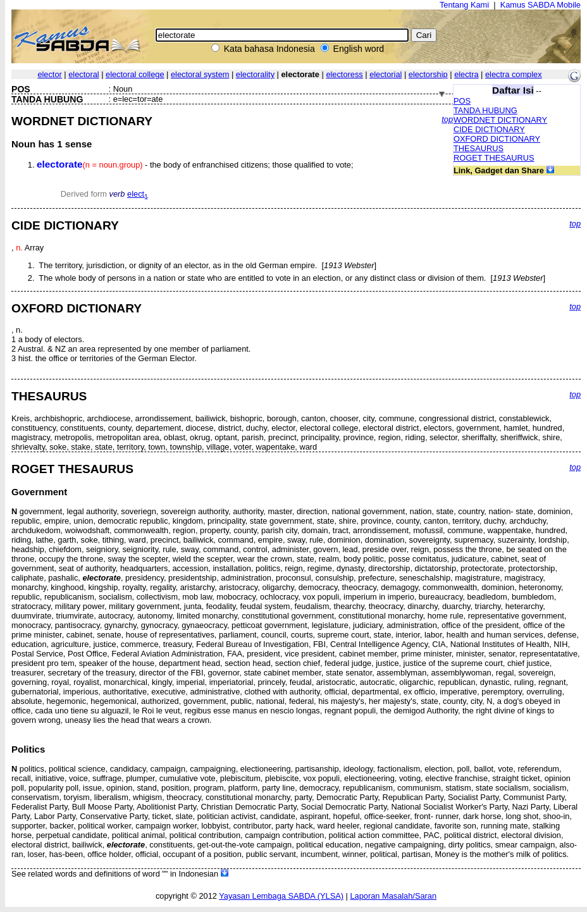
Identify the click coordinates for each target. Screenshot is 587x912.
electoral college (135, 74)
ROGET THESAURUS (494, 158)
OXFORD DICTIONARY (497, 139)
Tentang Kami (464, 4)
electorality (255, 74)
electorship (428, 74)
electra (466, 74)
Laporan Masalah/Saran (393, 896)
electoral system (200, 74)
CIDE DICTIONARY (489, 129)
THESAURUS (479, 148)
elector (49, 74)
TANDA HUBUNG (485, 110)
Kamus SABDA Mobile (540, 4)
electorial (385, 74)
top (447, 119)
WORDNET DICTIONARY (500, 120)
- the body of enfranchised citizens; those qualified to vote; (195, 164)
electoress (344, 74)
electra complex (513, 74)
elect (137, 194)
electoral (83, 74)
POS (462, 101)
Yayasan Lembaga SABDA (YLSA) (281, 896)
